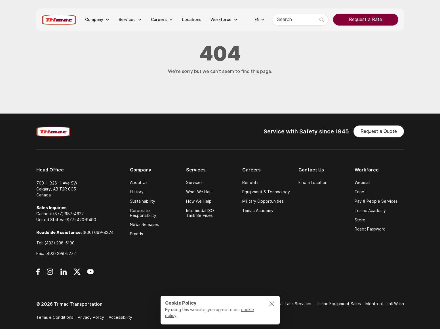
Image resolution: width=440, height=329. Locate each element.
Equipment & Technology (266, 192)
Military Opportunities (263, 201)
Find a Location (312, 182)
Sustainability (142, 201)
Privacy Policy (91, 317)
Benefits (250, 182)
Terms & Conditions (54, 317)
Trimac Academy (257, 210)
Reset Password (370, 229)
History (137, 192)
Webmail (362, 182)
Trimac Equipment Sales (338, 304)
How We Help (199, 201)
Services (194, 182)
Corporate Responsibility (143, 213)
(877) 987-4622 (68, 214)
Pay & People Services (376, 201)
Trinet (360, 192)
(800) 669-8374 (98, 232)
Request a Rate (365, 19)
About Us (139, 182)
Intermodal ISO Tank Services (200, 213)
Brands (136, 234)
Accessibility (120, 317)
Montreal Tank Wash (384, 304)
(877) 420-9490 (80, 220)
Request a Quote (379, 131)
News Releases (144, 224)
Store (360, 220)
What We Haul (199, 192)
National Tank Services (289, 304)
